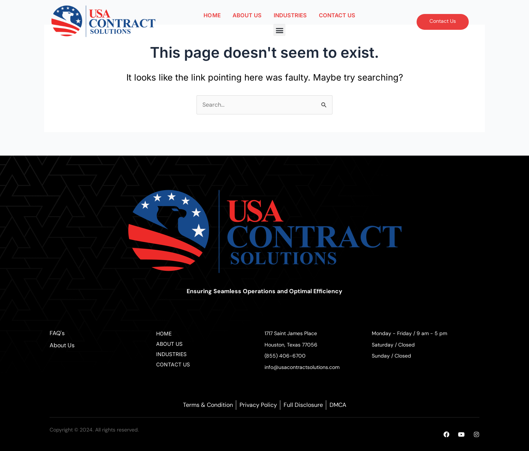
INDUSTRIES (290, 15)
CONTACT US (337, 15)
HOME (212, 15)
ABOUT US (247, 15)
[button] (279, 30)
